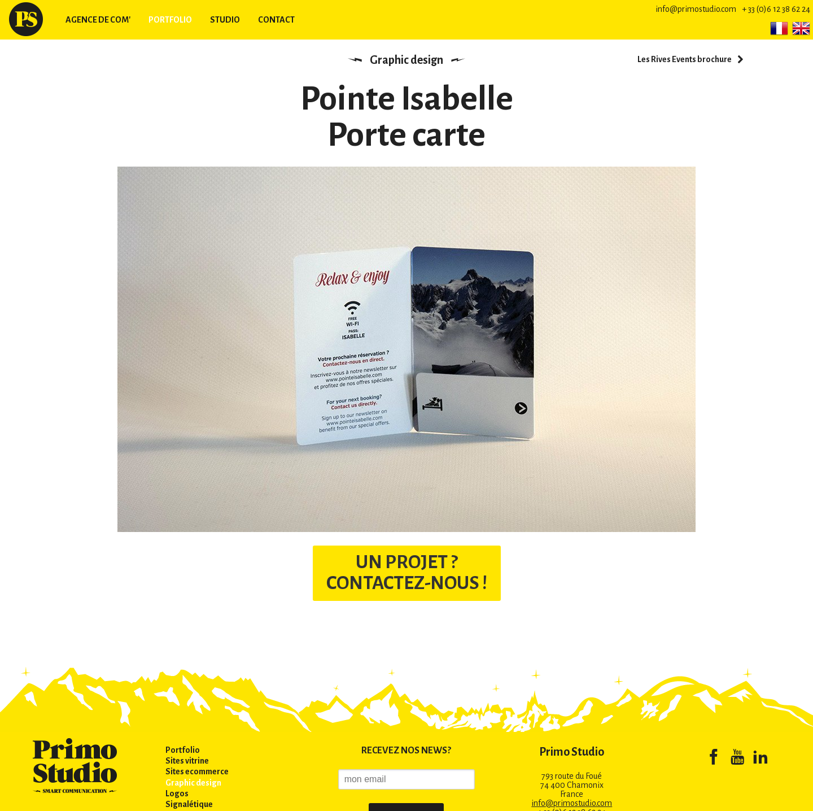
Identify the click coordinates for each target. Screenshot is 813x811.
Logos (177, 793)
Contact (276, 19)
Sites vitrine (187, 760)
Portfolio (170, 19)
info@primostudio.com (695, 9)
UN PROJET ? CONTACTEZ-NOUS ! (406, 572)
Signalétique (189, 804)
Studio (225, 19)
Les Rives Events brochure (684, 59)
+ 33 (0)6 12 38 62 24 (776, 9)
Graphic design (406, 60)
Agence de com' (97, 19)
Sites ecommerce (197, 771)
